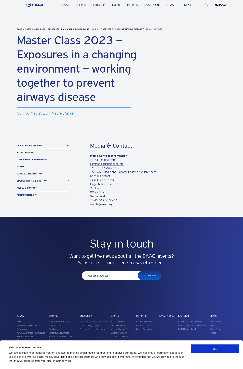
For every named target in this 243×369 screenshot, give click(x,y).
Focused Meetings (119, 325)
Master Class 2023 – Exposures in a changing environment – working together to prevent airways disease (84, 29)
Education (99, 4)
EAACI (66, 4)
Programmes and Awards (60, 322)
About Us (21, 322)
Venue (20, 166)
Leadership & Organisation (28, 325)
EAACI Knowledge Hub (188, 329)
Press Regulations (218, 329)
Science (81, 4)
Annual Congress (118, 322)
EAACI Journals (55, 325)
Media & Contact (27, 187)
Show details (16, 362)
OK (215, 341)
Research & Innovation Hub (190, 322)
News (187, 4)
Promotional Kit (27, 195)
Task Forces (54, 329)
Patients (132, 4)
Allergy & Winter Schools (121, 329)
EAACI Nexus (152, 4)
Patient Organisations (145, 329)
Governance (22, 329)
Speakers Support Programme (93, 329)
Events (116, 4)
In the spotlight (216, 322)
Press (212, 325)
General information (29, 173)
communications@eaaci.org (107, 164)
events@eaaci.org (101, 204)
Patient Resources (144, 322)
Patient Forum (142, 325)
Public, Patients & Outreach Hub (192, 325)
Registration (25, 152)
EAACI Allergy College (89, 325)
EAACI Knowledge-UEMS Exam (93, 322)
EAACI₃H (172, 4)
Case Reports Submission (32, 159)
